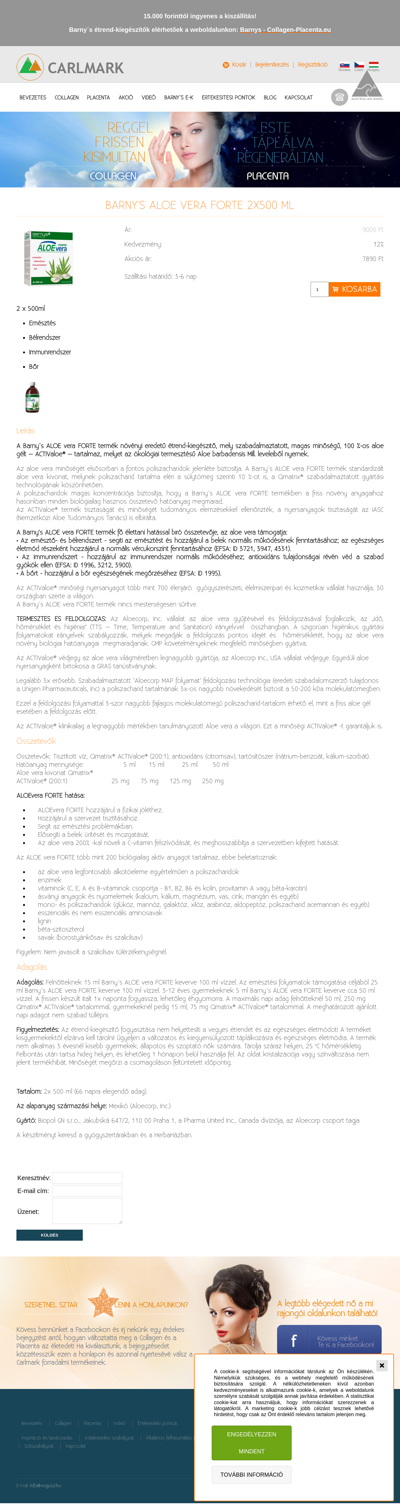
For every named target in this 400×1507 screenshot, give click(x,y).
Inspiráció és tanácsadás (46, 1442)
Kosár (239, 65)
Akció (125, 98)
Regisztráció (313, 65)
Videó (149, 98)
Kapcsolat (299, 98)
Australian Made (367, 85)
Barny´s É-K (178, 98)
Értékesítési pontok (228, 98)
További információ (252, 1475)
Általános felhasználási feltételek (178, 1442)
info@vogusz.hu (45, 1489)
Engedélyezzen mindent (251, 1443)
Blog (270, 98)
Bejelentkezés (272, 65)
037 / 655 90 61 (339, 97)
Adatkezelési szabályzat (109, 1442)
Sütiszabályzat (38, 1450)
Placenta (98, 98)
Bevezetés (33, 98)
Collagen (66, 98)
